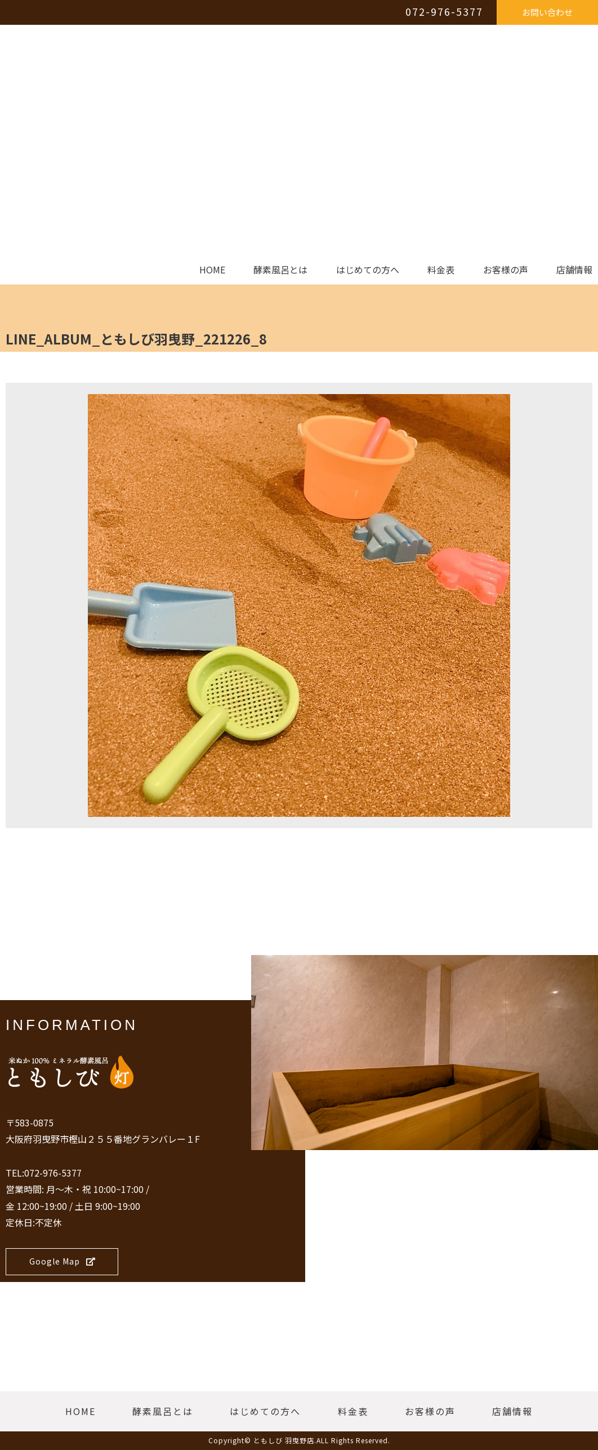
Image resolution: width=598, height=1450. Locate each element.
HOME (212, 270)
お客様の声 (505, 270)
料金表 (440, 270)
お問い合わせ (547, 12)
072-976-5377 (444, 11)
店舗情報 (574, 270)
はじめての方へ (367, 270)
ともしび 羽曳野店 (283, 1440)
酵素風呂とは (280, 270)
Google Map (62, 1261)
